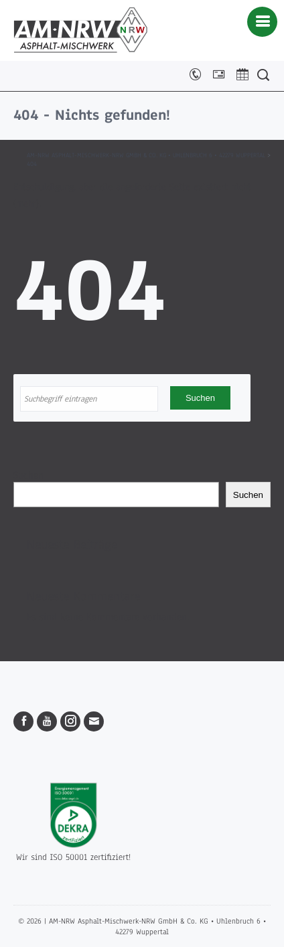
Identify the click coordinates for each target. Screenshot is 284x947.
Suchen (28, 475)
